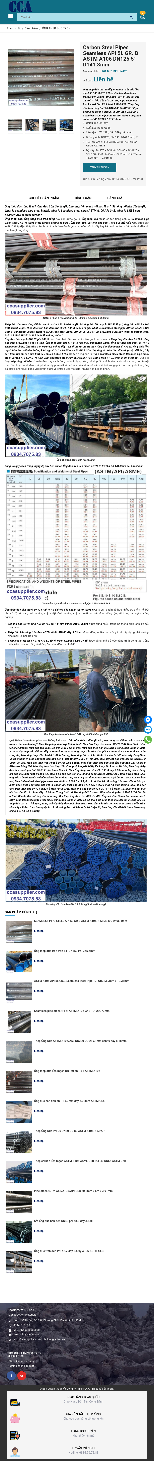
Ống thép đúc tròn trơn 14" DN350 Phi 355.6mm (64, 950)
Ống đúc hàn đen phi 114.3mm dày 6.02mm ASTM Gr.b (69, 1101)
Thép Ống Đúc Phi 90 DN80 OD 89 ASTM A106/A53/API (69, 1131)
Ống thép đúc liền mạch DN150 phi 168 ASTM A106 (67, 1070)
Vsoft (109, 1388)
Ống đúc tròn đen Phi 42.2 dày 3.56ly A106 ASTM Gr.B (68, 1251)
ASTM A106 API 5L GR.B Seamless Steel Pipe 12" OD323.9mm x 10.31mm (81, 980)
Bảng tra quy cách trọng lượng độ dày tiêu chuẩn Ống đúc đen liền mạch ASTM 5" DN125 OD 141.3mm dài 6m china (73, 466)
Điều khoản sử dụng (22, 1361)
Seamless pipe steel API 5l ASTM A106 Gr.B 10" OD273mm (71, 1010)
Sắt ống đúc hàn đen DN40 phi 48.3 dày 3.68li (63, 1221)
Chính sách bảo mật (22, 1365)
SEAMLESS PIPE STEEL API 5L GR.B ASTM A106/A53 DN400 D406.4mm (80, 920)
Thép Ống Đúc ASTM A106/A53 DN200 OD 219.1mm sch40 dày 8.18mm (80, 1040)
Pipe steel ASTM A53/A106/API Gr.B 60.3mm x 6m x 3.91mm (73, 1191)
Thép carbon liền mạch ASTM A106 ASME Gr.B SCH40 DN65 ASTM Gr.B (80, 1161)
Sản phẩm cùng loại (21, 912)
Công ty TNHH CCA (78, 1388)
